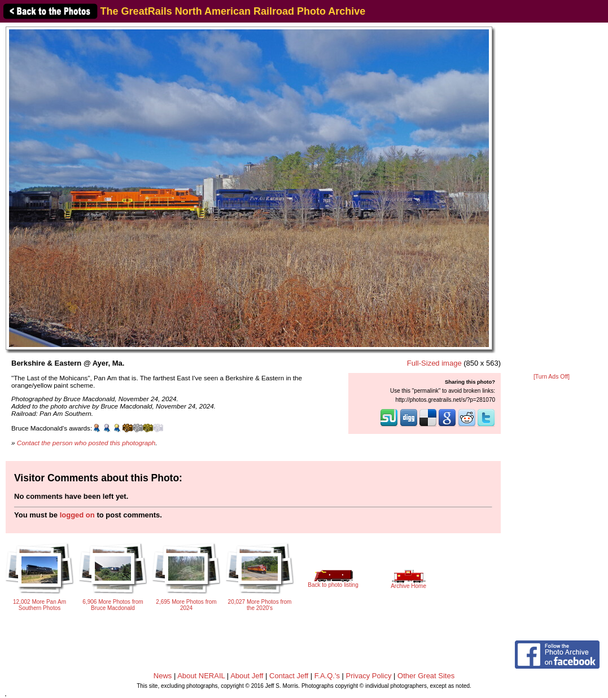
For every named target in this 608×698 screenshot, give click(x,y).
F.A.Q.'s (327, 675)
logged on (77, 515)
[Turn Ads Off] (551, 377)
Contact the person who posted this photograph (86, 442)
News (163, 675)
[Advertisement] (551, 198)
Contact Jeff (288, 675)
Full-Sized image (434, 363)
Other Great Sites (425, 675)
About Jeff (246, 675)
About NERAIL (201, 675)
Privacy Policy (369, 675)
